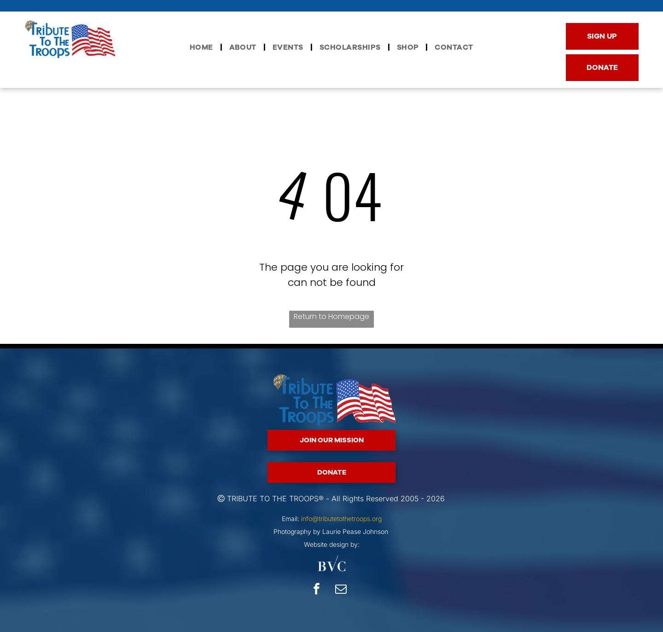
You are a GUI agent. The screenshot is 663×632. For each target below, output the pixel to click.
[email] (340, 590)
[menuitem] (202, 47)
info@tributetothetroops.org (341, 518)
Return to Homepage (331, 316)
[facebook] (316, 590)
